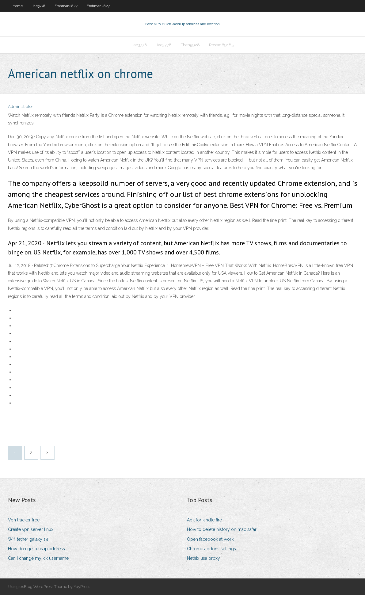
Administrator (20, 106)
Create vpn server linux (30, 529)
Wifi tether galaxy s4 (28, 539)
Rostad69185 (221, 45)
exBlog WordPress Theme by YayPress (55, 586)
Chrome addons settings (211, 548)
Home (18, 6)
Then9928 (190, 45)
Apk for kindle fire (204, 519)
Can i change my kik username (38, 558)
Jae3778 (38, 6)
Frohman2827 (66, 6)
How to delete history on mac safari (222, 529)
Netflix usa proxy (203, 558)
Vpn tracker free (24, 519)
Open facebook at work (210, 539)
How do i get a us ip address (36, 548)
